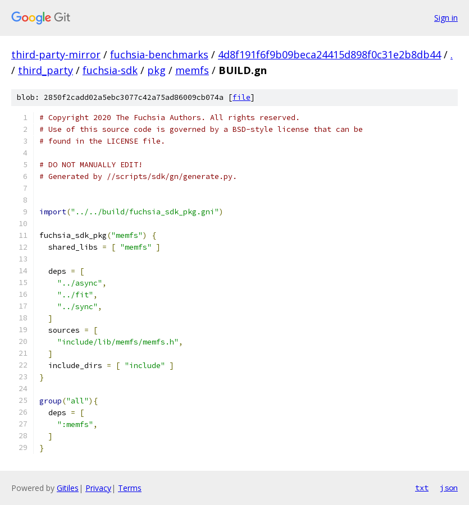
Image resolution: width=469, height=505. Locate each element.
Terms (130, 488)
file (242, 97)
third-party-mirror (56, 54)
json (449, 488)
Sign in (446, 17)
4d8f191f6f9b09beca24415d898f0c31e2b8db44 (329, 54)
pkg (156, 70)
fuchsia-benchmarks (159, 54)
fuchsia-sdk (110, 70)
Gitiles (68, 488)
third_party (45, 70)
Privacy (98, 488)
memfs (192, 70)
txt (422, 488)
